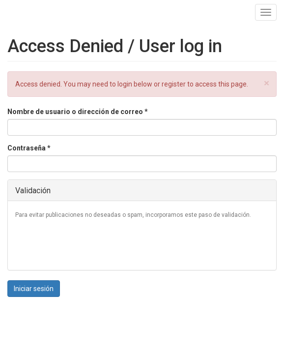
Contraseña (29, 148)
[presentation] (90, 243)
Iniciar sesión (34, 289)
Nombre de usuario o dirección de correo (77, 112)
